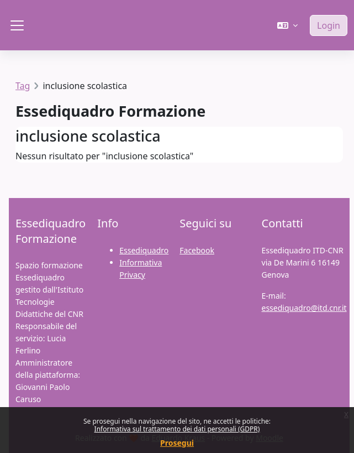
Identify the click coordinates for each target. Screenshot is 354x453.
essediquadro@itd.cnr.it (304, 308)
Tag (22, 86)
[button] (287, 25)
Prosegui (177, 443)
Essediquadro (143, 250)
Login (328, 25)
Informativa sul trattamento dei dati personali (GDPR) (177, 429)
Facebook (196, 250)
